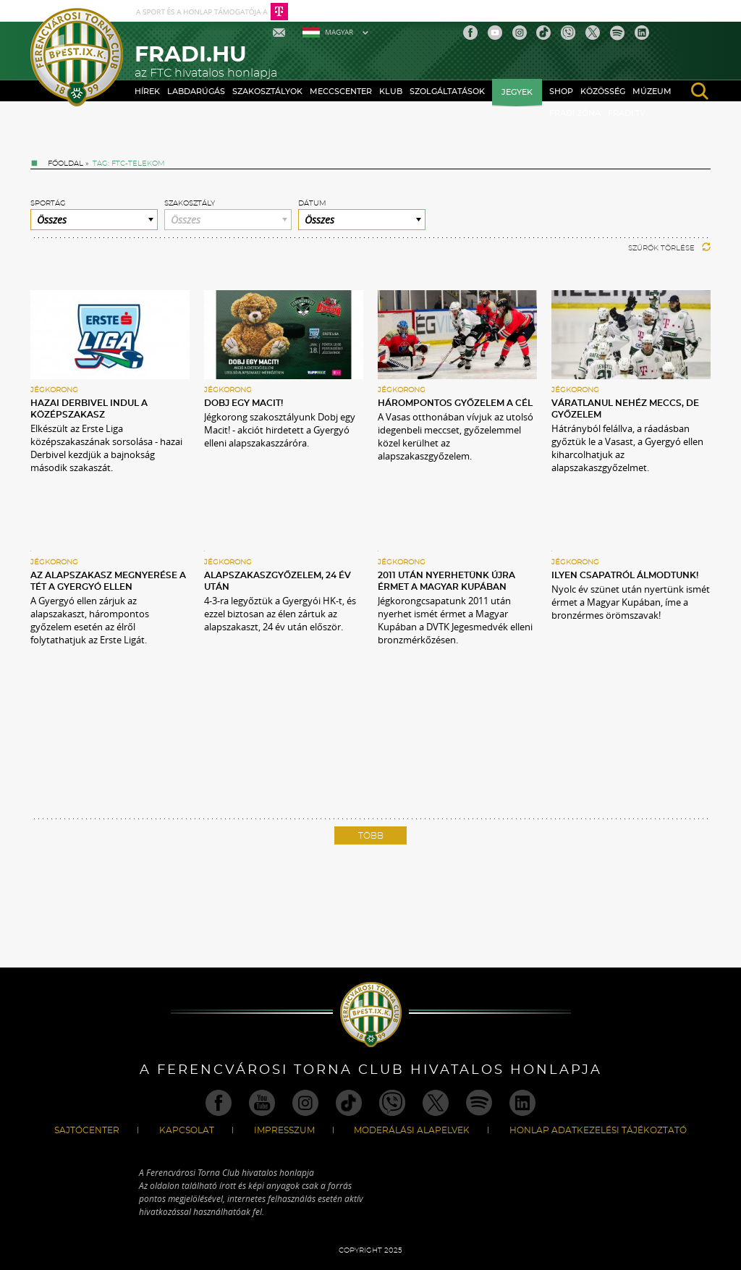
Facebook (470, 32)
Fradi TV (626, 113)
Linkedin (642, 32)
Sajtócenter (86, 1130)
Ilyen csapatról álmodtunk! (624, 575)
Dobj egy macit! (243, 403)
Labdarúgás (196, 92)
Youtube (495, 32)
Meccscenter (341, 92)
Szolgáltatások (447, 92)
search (700, 91)
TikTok (543, 32)
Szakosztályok (267, 92)
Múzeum (652, 92)
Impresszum (284, 1130)
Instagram (519, 32)
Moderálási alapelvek (412, 1130)
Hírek (147, 92)
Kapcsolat (186, 1130)
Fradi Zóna (575, 113)
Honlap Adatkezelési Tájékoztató (598, 1130)
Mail (280, 32)
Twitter (592, 32)
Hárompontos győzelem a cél (455, 403)
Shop (561, 92)
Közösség (602, 92)
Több (371, 835)
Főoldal (65, 163)
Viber (568, 32)
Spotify (617, 32)
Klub (390, 92)
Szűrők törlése (669, 248)
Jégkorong (54, 390)
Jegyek (517, 92)
